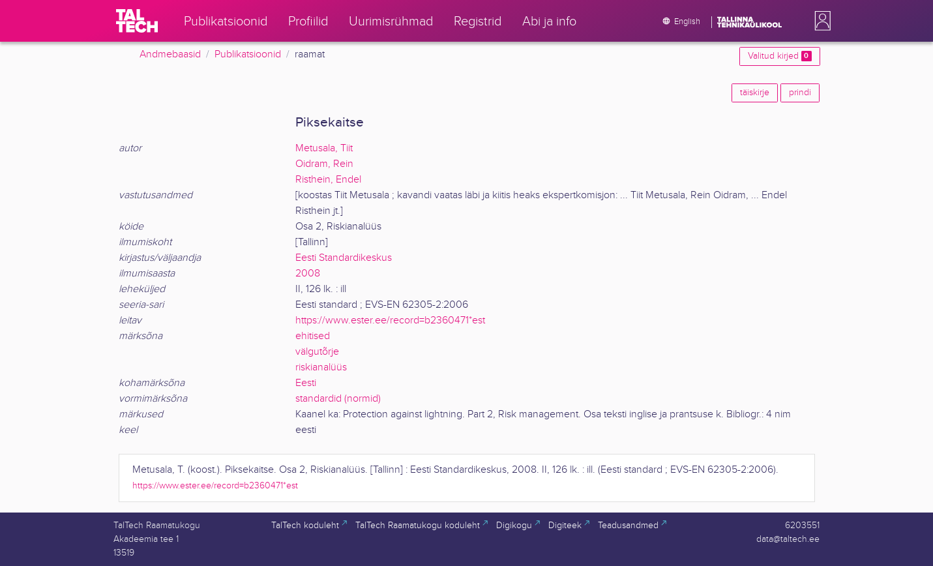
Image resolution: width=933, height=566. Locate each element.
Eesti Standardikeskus (343, 258)
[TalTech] (137, 20)
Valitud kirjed (779, 56)
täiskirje (754, 92)
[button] (820, 21)
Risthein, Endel (328, 179)
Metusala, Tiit (324, 148)
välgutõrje (317, 352)
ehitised (312, 336)
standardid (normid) (338, 399)
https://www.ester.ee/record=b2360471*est (390, 320)
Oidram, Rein (324, 164)
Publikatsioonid (248, 54)
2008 (307, 273)
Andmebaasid (170, 54)
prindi (800, 92)
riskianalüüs (321, 367)
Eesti (305, 383)
